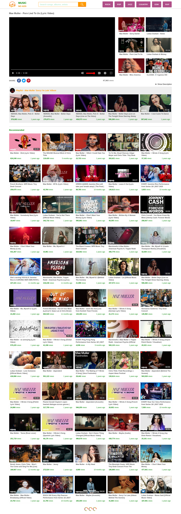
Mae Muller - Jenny (50, 464)
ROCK (107, 4)
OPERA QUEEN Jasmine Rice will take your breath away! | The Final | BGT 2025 (90, 186)
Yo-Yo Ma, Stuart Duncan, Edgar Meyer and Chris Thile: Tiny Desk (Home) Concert (122, 155)
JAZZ (130, 4)
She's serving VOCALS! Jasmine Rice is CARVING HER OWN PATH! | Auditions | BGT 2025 (24, 280)
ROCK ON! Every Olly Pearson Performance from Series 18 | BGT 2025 (57, 497)
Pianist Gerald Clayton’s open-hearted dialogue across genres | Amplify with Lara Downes (56, 404)
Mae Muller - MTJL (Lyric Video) (55, 184)
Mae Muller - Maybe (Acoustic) (88, 495)
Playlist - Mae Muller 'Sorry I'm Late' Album (36, 90)
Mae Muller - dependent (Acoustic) (89, 402)
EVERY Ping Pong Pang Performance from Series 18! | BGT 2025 (90, 342)
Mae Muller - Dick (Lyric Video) (22, 153)
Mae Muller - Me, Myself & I (53, 246)
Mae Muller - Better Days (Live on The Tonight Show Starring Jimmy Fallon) (122, 116)
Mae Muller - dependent (52, 371)
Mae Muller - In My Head (85, 464)
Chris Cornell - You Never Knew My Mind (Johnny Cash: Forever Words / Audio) (155, 217)
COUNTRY (143, 4)
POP (119, 4)
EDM (157, 4)
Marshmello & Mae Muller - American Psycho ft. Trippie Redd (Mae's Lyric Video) (122, 248)
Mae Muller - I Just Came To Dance (155, 114)
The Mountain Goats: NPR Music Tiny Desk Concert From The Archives (122, 466)
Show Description (165, 84)
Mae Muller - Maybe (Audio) (120, 433)
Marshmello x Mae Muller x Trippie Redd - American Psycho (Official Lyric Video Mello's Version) (122, 342)
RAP (167, 4)
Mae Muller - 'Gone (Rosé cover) (23, 433)
